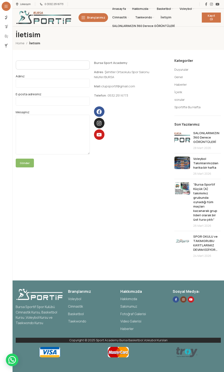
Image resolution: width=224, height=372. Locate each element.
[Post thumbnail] (182, 140)
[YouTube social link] (217, 4)
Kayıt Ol (211, 17)
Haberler (180, 84)
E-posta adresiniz (53, 97)
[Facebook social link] (206, 4)
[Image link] (40, 294)
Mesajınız (53, 123)
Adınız (53, 79)
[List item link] (92, 299)
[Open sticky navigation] (93, 17)
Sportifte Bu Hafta (187, 107)
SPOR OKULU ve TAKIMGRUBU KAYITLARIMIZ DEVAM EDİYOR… (205, 243)
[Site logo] (44, 17)
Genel (178, 77)
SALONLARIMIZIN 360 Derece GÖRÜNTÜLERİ (206, 137)
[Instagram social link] (211, 4)
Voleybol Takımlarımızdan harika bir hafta (205, 163)
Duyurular (181, 69)
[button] (12, 360)
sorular (179, 99)
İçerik (178, 92)
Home (20, 43)
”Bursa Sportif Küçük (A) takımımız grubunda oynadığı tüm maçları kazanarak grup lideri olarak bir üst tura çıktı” (205, 202)
